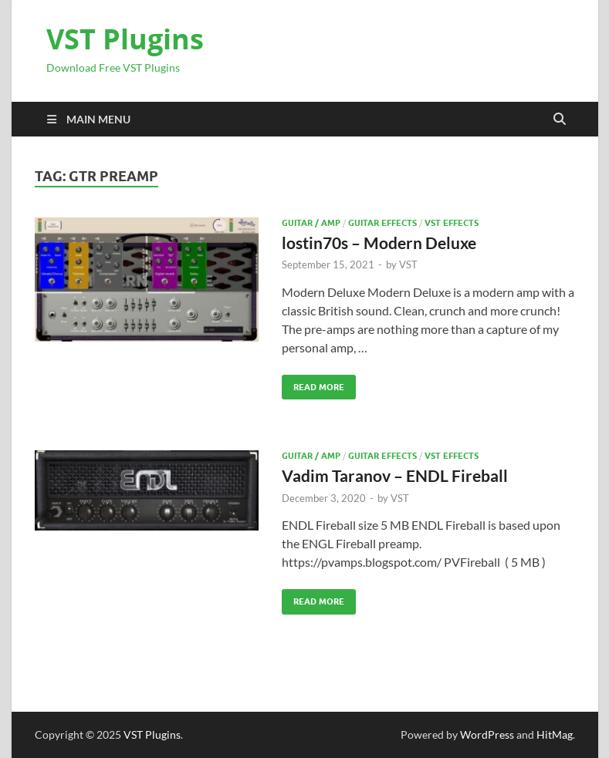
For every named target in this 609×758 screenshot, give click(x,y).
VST (408, 264)
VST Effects (452, 222)
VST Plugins (125, 39)
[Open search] (559, 119)
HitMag (554, 734)
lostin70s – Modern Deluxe (379, 242)
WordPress (487, 734)
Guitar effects (382, 222)
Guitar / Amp (311, 222)
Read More (313, 383)
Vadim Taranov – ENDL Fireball (395, 475)
